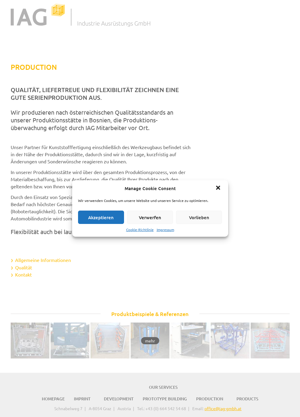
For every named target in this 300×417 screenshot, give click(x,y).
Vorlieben (199, 217)
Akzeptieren (101, 217)
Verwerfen (150, 217)
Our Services (163, 386)
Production (209, 398)
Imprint (82, 398)
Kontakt (23, 274)
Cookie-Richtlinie (140, 229)
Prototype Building (165, 398)
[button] (218, 188)
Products (247, 398)
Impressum (165, 229)
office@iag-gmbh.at (223, 407)
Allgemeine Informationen (43, 260)
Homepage (53, 398)
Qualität (23, 267)
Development (119, 398)
